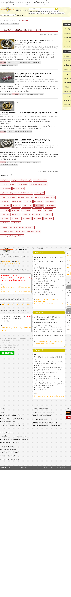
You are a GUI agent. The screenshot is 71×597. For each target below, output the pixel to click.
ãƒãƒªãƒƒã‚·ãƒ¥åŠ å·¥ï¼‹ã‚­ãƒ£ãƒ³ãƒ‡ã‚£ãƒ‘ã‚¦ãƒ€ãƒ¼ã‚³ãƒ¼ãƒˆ (21, 231)
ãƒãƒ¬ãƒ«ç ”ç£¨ (45, 13)
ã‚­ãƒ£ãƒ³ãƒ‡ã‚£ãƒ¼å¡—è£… (57, 13)
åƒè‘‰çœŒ (6, 205)
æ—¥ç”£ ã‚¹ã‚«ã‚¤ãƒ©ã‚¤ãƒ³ (39, 184)
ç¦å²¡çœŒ (5, 218)
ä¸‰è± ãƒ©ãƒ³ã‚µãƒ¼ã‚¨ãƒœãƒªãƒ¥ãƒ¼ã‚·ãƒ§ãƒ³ (17, 193)
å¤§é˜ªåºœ (27, 214)
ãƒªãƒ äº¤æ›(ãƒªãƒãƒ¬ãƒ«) (8, 15)
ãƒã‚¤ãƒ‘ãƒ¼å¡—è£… (38, 79)
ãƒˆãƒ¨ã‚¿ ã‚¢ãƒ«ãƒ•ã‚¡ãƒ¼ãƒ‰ (22, 180)
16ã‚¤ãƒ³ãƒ (10, 162)
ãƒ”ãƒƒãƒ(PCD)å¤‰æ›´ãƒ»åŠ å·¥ (10, 459)
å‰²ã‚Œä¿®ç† (17, 418)
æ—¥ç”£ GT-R (23, 184)
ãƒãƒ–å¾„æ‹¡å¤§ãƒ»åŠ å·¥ (8, 456)
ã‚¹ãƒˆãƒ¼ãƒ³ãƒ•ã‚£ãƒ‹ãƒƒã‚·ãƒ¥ (9, 442)
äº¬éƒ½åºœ (16, 214)
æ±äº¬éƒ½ (16, 205)
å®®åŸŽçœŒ (17, 201)
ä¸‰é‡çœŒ (6, 214)
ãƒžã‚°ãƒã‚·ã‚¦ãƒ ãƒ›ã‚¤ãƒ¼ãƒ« (42, 415)
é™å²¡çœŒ (37, 210)
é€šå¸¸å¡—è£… (4, 428)
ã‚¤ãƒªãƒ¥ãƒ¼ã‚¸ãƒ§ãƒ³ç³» (40, 425)
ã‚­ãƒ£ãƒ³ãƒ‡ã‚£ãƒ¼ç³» (39, 422)
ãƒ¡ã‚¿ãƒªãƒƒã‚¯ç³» (52, 422)
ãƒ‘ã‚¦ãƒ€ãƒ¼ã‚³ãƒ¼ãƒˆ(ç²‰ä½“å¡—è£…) (44, 412)
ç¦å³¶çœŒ (28, 201)
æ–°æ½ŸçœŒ (51, 205)
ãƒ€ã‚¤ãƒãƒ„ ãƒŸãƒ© (26, 197)
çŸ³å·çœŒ (5, 210)
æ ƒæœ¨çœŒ (39, 201)
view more (19, 15)
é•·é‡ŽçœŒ (25, 20)
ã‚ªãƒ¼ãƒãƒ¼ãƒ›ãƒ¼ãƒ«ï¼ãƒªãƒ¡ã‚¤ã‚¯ (48, 11)
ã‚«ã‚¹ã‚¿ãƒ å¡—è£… (15, 428)
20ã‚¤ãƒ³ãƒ (16, 223)
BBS (4, 20)
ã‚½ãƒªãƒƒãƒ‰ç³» (55, 425)
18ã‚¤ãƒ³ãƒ (23, 94)
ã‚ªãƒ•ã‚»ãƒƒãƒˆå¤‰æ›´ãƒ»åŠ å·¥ (9, 452)
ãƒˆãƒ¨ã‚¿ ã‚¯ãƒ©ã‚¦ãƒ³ (5, 94)
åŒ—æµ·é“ (5, 201)
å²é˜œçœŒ (26, 210)
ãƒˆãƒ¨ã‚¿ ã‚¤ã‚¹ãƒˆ (40, 180)
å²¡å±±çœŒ (48, 214)
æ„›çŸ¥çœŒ (48, 210)
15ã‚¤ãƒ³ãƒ (16, 218)
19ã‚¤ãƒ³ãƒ (10, 62)
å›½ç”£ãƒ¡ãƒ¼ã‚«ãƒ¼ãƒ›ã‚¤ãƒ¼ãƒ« (9, 23)
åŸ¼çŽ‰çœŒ (51, 201)
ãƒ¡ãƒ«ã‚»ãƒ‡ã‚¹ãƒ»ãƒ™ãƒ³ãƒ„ (45, 197)
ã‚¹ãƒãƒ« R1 (40, 193)
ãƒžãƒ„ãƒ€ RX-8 (19, 188)
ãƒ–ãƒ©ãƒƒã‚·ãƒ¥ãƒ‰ (34, 13)
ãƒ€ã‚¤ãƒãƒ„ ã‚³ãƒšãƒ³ (9, 197)
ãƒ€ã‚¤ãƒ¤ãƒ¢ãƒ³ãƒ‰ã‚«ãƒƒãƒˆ (20, 439)
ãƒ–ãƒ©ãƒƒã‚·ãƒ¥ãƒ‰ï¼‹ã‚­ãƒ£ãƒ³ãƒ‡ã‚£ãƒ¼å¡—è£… (27, 62)
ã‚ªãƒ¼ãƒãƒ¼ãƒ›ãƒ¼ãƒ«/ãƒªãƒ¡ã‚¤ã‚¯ (11, 415)
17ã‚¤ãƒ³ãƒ (38, 218)
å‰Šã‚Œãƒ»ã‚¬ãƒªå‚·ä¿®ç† (8, 421)
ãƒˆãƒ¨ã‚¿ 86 (5, 180)
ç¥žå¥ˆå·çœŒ (28, 205)
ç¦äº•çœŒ (15, 210)
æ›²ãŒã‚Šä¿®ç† (5, 418)
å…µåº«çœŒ (37, 214)
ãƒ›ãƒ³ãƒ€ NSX (6, 188)
